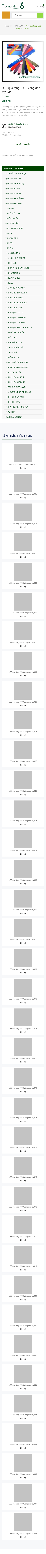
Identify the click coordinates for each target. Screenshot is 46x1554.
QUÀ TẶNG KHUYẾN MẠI (15, 199)
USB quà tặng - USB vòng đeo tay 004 (23, 1538)
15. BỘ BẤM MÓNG (13, 273)
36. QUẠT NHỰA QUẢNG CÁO (17, 367)
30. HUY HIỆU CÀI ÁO (14, 342)
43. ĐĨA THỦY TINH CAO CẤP (17, 407)
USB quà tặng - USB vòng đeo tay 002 (23, 1479)
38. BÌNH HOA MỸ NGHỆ (15, 377)
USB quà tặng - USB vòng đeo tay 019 (23, 1001)
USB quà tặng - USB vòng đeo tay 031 (23, 643)
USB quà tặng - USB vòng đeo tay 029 (23, 703)
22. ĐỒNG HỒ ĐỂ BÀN (14, 308)
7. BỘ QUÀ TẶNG (12, 238)
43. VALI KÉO (11, 412)
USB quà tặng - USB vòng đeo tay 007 (23, 1359)
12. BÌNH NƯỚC (11, 263)
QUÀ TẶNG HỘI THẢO (14, 179)
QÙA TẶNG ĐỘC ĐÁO (13, 203)
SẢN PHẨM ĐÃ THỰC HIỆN (16, 174)
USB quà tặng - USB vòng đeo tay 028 (23, 733)
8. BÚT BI (9, 243)
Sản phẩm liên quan (17, 436)
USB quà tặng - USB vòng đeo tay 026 (23, 792)
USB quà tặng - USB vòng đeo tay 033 (23, 584)
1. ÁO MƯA (10, 208)
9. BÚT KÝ (9, 248)
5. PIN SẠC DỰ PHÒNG (14, 228)
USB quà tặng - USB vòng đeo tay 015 (23, 1121)
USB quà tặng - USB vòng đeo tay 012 (23, 1210)
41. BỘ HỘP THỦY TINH (15, 397)
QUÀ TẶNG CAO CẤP (13, 194)
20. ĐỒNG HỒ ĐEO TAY (14, 298)
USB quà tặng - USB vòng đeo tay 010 (23, 1270)
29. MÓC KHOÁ (11, 337)
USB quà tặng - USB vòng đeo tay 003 (23, 1329)
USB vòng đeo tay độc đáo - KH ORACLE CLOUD (23, 464)
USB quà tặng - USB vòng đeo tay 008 (23, 1449)
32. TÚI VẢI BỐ (11, 352)
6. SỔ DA (9, 233)
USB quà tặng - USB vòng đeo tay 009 (23, 1300)
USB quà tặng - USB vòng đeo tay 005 (23, 1419)
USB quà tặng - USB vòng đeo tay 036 (23, 524)
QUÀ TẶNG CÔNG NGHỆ (15, 184)
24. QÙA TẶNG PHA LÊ (14, 313)
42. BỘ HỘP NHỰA (13, 402)
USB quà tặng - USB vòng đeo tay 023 (23, 882)
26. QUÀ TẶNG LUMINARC (16, 323)
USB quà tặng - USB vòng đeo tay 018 (23, 1031)
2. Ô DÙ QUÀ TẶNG (13, 213)
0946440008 (14, 127)
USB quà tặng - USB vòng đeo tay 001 (23, 1508)
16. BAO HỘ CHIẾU (13, 278)
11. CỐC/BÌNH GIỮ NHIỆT (15, 258)
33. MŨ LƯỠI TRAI (12, 357)
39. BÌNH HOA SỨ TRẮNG (15, 382)
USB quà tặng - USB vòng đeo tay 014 (23, 1150)
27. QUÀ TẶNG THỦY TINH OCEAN (19, 328)
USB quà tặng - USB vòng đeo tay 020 (23, 972)
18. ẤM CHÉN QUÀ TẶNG (15, 288)
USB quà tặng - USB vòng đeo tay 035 (23, 554)
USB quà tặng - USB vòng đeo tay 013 (23, 1180)
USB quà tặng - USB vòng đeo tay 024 (23, 852)
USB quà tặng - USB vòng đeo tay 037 (23, 494)
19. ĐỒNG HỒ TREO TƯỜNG (16, 293)
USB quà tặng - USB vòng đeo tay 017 (23, 1061)
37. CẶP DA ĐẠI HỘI (13, 372)
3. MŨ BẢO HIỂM (12, 218)
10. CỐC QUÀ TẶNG (13, 253)
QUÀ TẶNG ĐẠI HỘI (13, 189)
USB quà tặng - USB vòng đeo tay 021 (23, 942)
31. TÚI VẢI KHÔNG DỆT (15, 347)
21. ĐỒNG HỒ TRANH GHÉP (16, 303)
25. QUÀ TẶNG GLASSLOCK (16, 318)
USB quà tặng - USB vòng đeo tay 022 (23, 912)
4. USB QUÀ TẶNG (12, 223)
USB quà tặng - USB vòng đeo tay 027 (23, 763)
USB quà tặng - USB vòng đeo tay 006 (23, 1389)
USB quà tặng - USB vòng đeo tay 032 (23, 614)
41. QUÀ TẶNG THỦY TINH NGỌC (18, 392)
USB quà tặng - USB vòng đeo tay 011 (23, 1240)
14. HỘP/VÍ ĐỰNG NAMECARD (17, 268)
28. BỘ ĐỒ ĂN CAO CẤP (15, 333)
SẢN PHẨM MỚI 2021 (14, 417)
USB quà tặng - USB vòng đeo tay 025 (23, 822)
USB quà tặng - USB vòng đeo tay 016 (23, 1091)
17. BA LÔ (9, 283)
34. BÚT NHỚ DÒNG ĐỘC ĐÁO (17, 362)
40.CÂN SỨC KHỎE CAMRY (16, 387)
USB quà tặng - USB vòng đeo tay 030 (23, 673)
